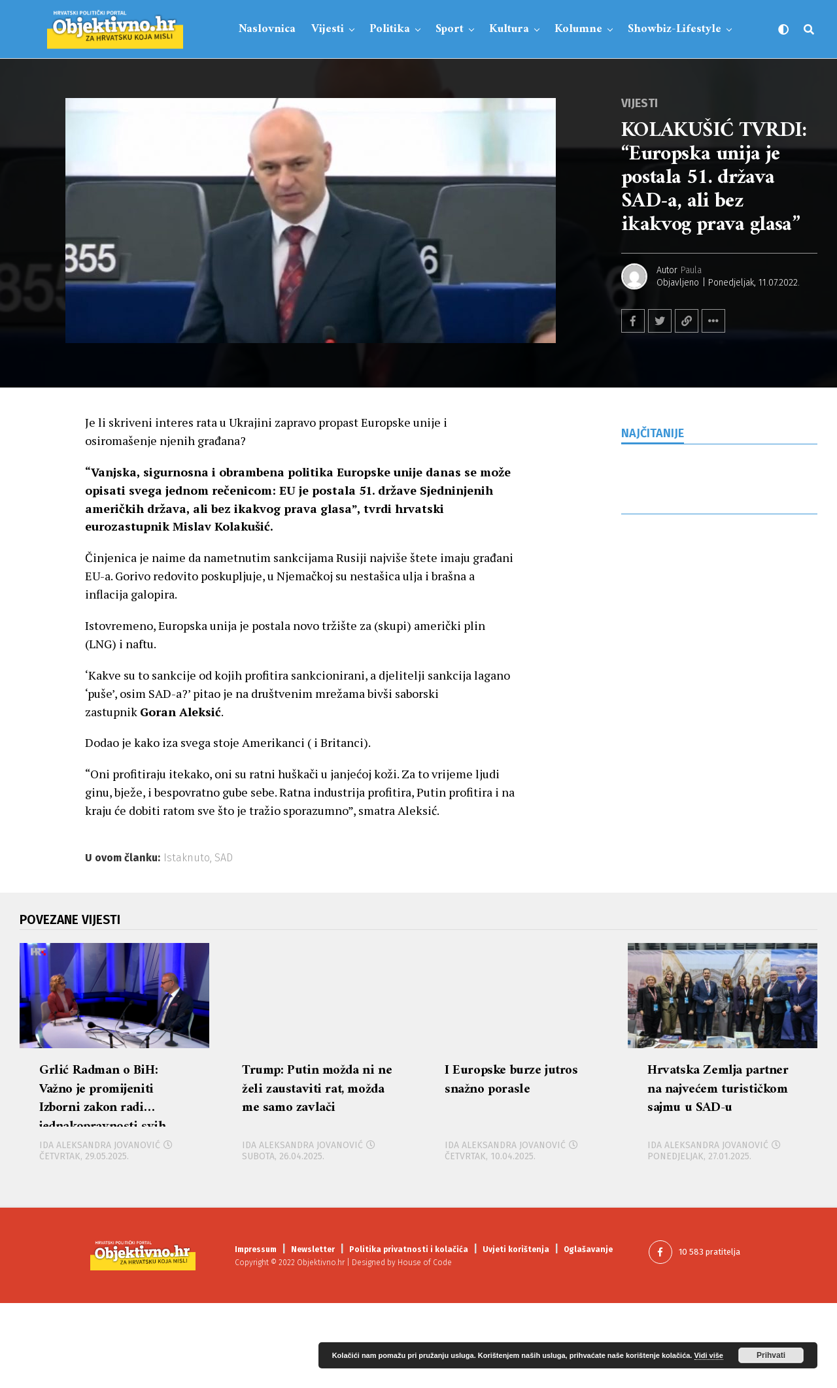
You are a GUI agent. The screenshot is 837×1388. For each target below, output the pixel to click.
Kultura (509, 29)
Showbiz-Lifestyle (674, 29)
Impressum (256, 1333)
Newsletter (313, 1333)
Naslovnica (267, 29)
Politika (389, 29)
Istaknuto (186, 858)
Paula (691, 270)
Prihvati (771, 1355)
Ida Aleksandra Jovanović (99, 1230)
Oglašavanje (588, 1333)
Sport (450, 29)
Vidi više (708, 1355)
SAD (223, 858)
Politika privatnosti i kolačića (408, 1333)
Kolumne (578, 29)
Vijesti (327, 29)
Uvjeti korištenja (516, 1333)
